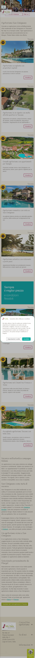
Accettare (26, 339)
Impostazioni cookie (14, 339)
